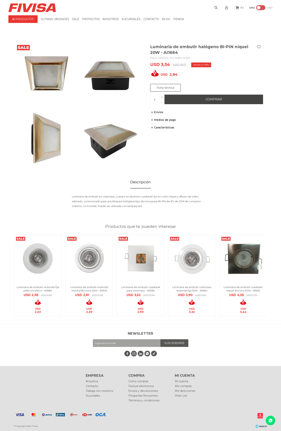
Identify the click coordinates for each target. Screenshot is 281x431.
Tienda (178, 19)
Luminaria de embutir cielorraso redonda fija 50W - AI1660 (191, 289)
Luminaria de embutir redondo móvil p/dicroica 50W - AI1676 (89, 289)
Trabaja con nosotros (99, 391)
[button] (261, 267)
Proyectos (91, 19)
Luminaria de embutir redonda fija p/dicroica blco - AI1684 (38, 289)
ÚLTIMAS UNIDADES (54, 19)
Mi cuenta (181, 381)
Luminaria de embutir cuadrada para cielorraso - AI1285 (140, 289)
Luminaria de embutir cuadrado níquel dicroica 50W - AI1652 (243, 289)
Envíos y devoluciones (143, 391)
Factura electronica (141, 386)
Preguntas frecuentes (143, 395)
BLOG (166, 19)
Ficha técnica (165, 87)
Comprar (214, 99)
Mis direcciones (185, 391)
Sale (75, 19)
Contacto (151, 19)
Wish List (181, 395)
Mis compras (183, 386)
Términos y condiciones (144, 400)
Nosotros (111, 19)
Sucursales (131, 19)
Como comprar (138, 381)
